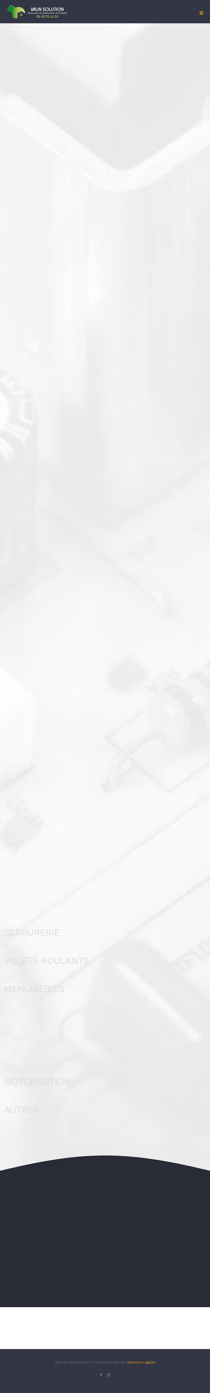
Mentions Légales (141, 1375)
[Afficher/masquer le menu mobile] (202, 13)
